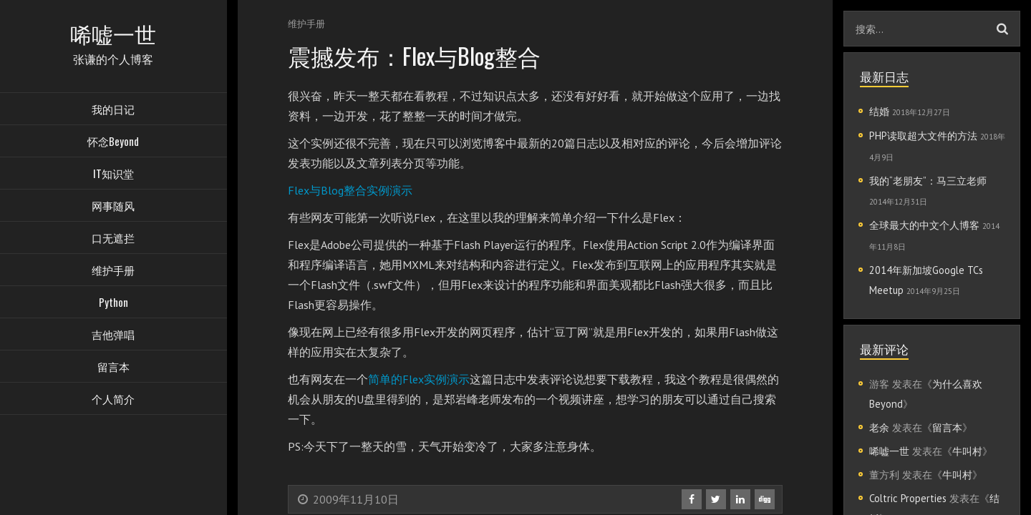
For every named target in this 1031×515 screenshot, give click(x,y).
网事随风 (113, 207)
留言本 (113, 368)
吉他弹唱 (113, 336)
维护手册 (113, 272)
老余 (879, 427)
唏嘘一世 (889, 451)
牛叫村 (967, 451)
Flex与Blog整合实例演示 (350, 190)
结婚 (879, 111)
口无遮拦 (113, 239)
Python (113, 304)
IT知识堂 (113, 175)
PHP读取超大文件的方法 (923, 135)
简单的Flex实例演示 (419, 379)
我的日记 (113, 111)
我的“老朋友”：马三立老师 (928, 180)
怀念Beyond (113, 143)
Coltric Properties (908, 498)
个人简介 (113, 400)
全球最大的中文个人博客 (924, 225)
